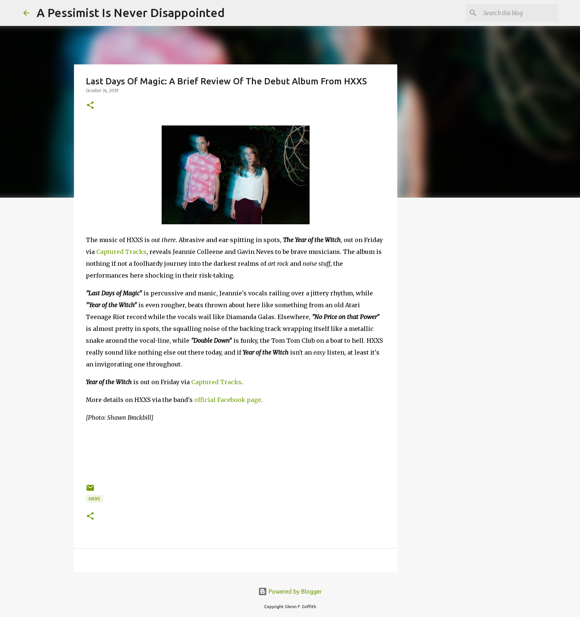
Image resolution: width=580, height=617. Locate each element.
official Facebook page (227, 399)
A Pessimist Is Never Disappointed (131, 12)
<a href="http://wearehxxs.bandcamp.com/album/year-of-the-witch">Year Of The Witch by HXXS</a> (235, 451)
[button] (90, 106)
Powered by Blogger (290, 591)
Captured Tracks (121, 251)
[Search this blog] (519, 13)
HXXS (94, 498)
